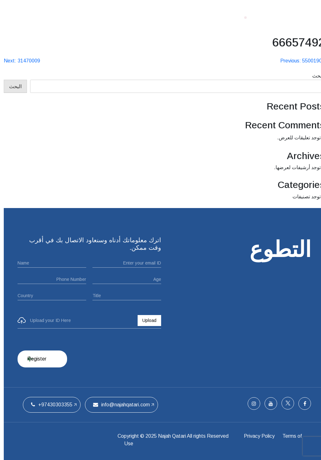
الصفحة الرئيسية (205, 17)
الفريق (102, 17)
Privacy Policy (256, 436)
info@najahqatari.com (117, 404)
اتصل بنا (77, 17)
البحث (314, 75)
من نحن (168, 17)
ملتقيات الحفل (134, 17)
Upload (146, 320)
